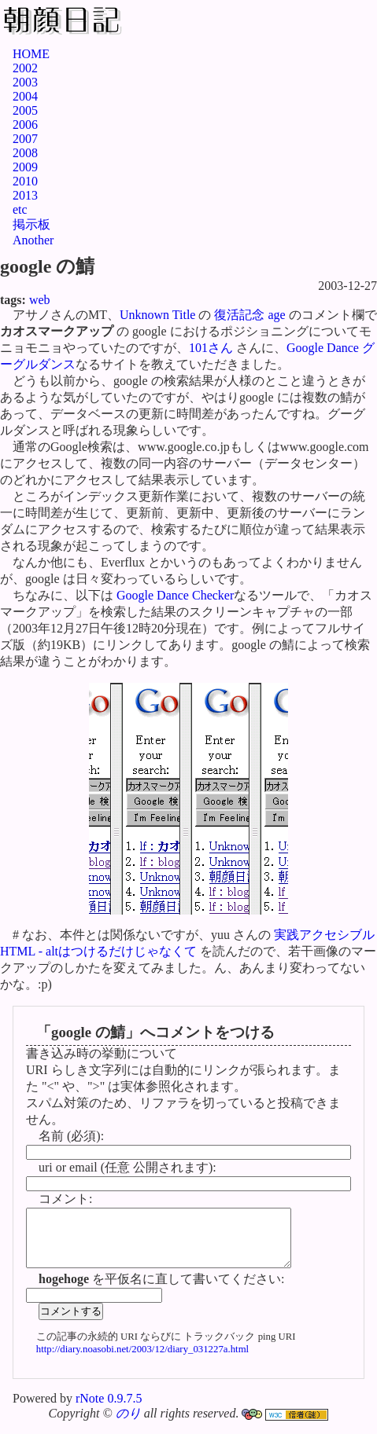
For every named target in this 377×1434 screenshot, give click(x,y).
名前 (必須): (71, 1135)
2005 (25, 110)
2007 (25, 138)
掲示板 (31, 224)
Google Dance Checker (175, 595)
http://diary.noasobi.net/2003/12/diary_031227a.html (142, 1360)
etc (20, 209)
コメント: (65, 1198)
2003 (25, 82)
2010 (25, 181)
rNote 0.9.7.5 (109, 1410)
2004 (25, 96)
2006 (25, 124)
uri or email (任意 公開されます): (127, 1167)
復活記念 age (249, 314)
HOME (31, 54)
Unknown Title (157, 314)
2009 (25, 167)
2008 (25, 153)
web (39, 299)
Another (33, 240)
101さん (211, 347)
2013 (25, 195)
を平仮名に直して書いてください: (161, 1290)
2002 (25, 68)
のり (128, 1425)
